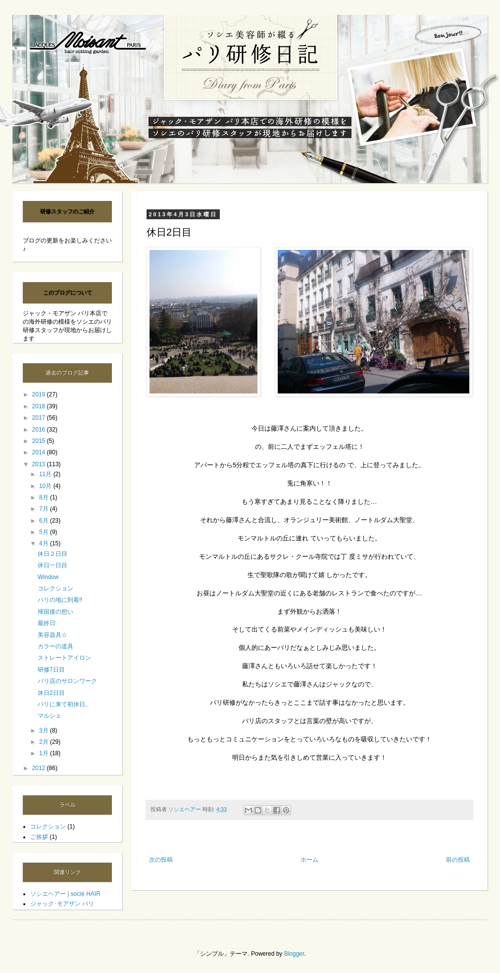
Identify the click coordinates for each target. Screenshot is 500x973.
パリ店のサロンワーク (67, 681)
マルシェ (49, 715)
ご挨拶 (39, 836)
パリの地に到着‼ (60, 599)
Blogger (294, 953)
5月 (44, 532)
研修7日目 (51, 669)
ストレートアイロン (64, 657)
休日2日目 (51, 692)
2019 (39, 394)
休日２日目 (52, 553)
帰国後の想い (55, 611)
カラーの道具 (55, 646)
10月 (46, 486)
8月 (44, 497)
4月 (44, 543)
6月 (44, 520)
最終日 (46, 623)
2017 (39, 417)
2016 (39, 429)
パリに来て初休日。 (64, 704)
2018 (39, 406)
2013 (39, 464)
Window (48, 577)
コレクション (55, 588)
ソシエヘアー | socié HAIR (65, 893)
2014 (39, 452)
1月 (44, 753)
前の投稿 (458, 859)
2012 (39, 768)
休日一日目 (52, 565)
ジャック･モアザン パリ (62, 903)
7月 (44, 508)
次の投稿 (161, 859)
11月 (46, 474)
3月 (44, 730)
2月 (44, 741)
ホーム (309, 859)
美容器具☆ (52, 635)
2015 (39, 441)
